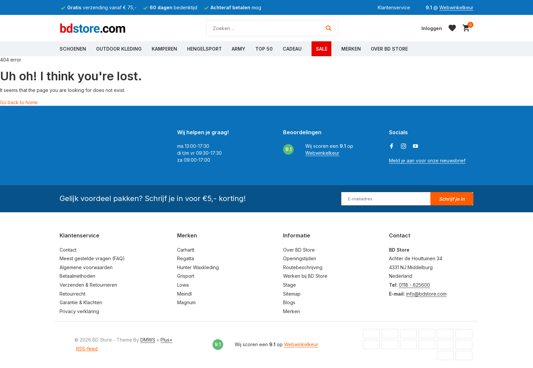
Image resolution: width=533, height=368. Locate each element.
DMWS (147, 340)
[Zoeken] (272, 28)
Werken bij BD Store (305, 276)
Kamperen (164, 49)
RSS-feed (87, 348)
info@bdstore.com (426, 294)
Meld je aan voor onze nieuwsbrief (427, 160)
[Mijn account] (431, 28)
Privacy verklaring (79, 311)
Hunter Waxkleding (198, 267)
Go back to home (19, 102)
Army (238, 49)
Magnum (186, 302)
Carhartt (185, 250)
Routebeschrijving (302, 267)
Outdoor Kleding (119, 49)
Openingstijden (299, 258)
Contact (68, 250)
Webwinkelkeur (456, 7)
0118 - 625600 (414, 285)
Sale (321, 49)
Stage (289, 285)
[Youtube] (415, 146)
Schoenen (73, 49)
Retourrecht (72, 294)
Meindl (184, 294)
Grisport (185, 276)
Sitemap (292, 294)
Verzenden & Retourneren (88, 285)
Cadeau (292, 49)
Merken (351, 49)
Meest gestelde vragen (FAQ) (92, 258)
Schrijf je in (452, 199)
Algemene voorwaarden (86, 267)
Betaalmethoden (77, 276)
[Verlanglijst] (452, 28)
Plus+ (166, 340)
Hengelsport (204, 49)
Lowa (183, 285)
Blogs (289, 302)
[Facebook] (391, 146)
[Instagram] (403, 146)
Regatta (185, 258)
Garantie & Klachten (81, 302)
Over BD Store (389, 49)
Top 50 (264, 49)
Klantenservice (394, 7)
